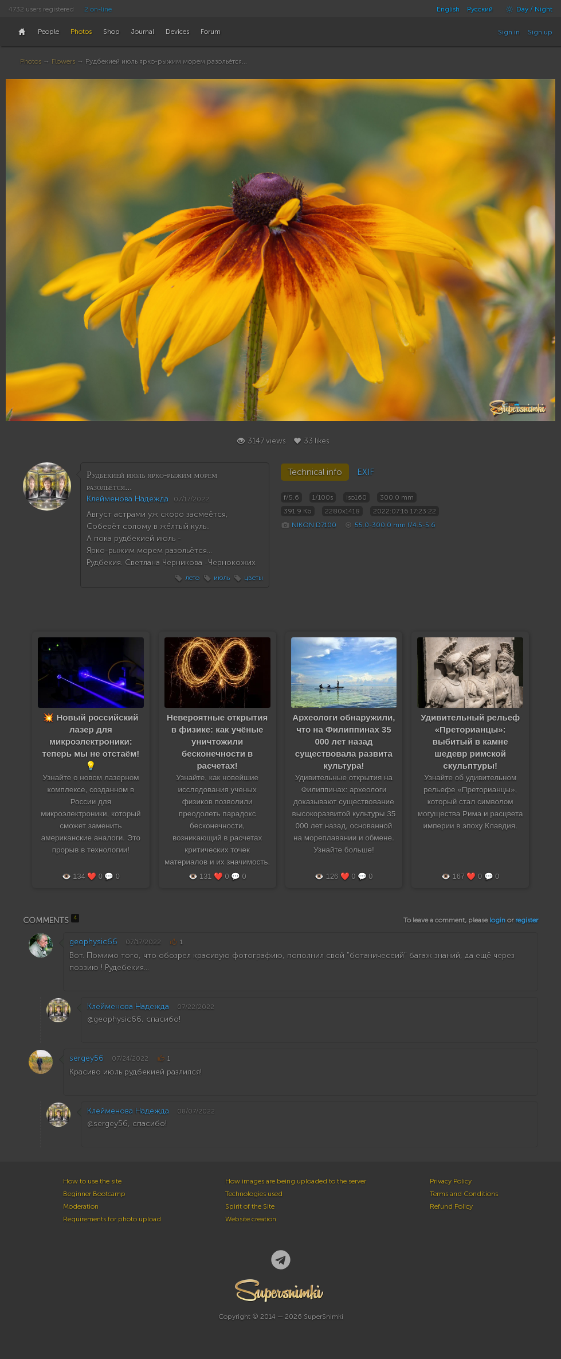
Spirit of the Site (249, 1206)
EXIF (365, 472)
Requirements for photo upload (112, 1219)
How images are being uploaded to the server (295, 1181)
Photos (30, 61)
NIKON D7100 (314, 525)
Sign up (540, 32)
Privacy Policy (451, 1181)
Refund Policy (451, 1206)
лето (192, 578)
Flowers (63, 61)
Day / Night (526, 9)
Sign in (509, 32)
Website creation (250, 1219)
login (497, 920)
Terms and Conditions (464, 1194)
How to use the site (92, 1181)
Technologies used (254, 1194)
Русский (480, 9)
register (526, 920)
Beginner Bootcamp (94, 1194)
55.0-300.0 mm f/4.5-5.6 (395, 525)
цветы (253, 578)
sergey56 (86, 1058)
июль (222, 578)
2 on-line (98, 9)
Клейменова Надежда (127, 499)
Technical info (315, 472)
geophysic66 (93, 942)
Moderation (81, 1206)
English (448, 9)
